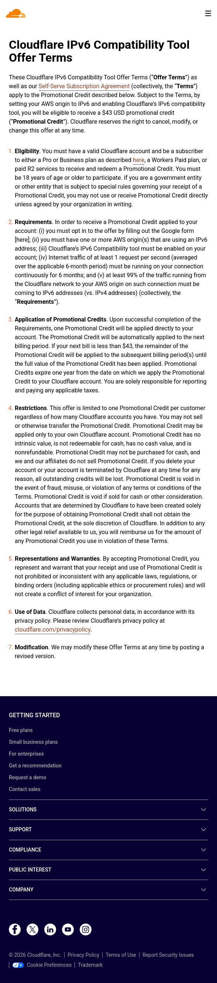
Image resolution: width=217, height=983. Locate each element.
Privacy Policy (83, 955)
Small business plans (33, 742)
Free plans (21, 730)
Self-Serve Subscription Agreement (84, 86)
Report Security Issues (168, 955)
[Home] (16, 13)
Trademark (90, 964)
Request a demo (27, 777)
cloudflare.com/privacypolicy (52, 629)
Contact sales (25, 789)
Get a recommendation (35, 766)
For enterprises (26, 754)
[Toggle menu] (208, 13)
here (138, 160)
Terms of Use (121, 955)
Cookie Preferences (42, 965)
